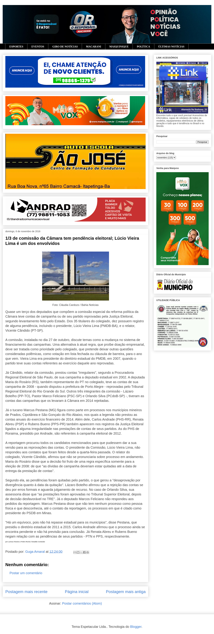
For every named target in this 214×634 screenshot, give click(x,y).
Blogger (135, 626)
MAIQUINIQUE (119, 46)
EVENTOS (37, 46)
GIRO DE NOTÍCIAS (65, 46)
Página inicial (76, 591)
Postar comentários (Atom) (82, 603)
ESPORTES (16, 46)
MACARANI (93, 46)
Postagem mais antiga (126, 591)
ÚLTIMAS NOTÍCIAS (171, 46)
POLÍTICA (143, 46)
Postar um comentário (26, 573)
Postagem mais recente (26, 591)
